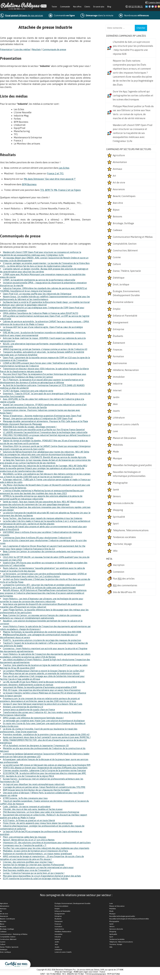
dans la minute (99, 15)
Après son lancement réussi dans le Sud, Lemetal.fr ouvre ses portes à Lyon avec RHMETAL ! (47, 737)
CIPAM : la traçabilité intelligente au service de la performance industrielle (39, 280)
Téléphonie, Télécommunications (131, 530)
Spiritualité (119, 516)
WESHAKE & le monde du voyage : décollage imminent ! (29, 427)
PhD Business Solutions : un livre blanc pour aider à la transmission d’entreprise (41, 812)
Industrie (117, 383)
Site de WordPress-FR (124, 592)
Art (114, 175)
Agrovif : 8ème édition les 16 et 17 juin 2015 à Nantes (29, 840)
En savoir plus (98, 7)
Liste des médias (22, 49)
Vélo (115, 550)
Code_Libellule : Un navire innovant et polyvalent (26, 806)
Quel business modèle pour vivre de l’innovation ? (27, 870)
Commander (65, 7)
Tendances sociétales (124, 537)
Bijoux (116, 209)
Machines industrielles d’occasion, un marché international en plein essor (38, 867)
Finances (117, 349)
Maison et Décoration (124, 438)
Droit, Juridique (121, 284)
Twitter (152, 6)
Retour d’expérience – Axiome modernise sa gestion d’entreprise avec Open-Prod (42, 415)
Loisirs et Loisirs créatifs (126, 424)
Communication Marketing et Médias (133, 236)
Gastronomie (120, 363)
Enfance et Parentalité (125, 315)
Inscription (118, 565)
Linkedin (146, 6)
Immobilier (119, 376)
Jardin (116, 397)
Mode (116, 451)
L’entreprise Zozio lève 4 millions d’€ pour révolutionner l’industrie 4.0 (37, 537)
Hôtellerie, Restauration (126, 370)
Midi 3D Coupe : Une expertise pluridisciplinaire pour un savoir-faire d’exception (42, 690)
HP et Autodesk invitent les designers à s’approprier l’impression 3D (36, 745)
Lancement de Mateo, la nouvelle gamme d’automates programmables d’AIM (40, 687)
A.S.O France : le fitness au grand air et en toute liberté (29, 820)
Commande (64, 15)
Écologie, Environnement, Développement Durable (126, 293)
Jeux (115, 404)
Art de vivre (119, 182)
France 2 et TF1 (55, 173)
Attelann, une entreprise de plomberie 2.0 (23, 707)
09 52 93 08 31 (136, 6)
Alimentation (120, 162)
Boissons (117, 216)
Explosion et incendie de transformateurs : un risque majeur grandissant (37, 853)
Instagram (156, 6)
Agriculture (119, 155)
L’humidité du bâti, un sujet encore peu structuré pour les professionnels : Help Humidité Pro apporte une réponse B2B (133, 48)
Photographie (120, 482)
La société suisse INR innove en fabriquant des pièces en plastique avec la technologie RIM (46, 765)
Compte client (154, 2)
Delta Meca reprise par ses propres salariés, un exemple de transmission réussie (41, 673)
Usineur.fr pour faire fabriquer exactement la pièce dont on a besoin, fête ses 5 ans (42, 704)
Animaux (117, 169)
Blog (109, 7)
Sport (116, 523)
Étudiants (118, 336)
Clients (87, 7)
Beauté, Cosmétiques (124, 196)
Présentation (6, 49)
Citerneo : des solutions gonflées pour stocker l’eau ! (28, 862)
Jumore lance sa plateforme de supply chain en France (29, 709)
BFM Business (29, 184)
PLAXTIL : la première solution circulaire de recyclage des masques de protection (42, 640)
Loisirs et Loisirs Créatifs (63, 952)
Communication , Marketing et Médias (13, 934)
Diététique (118, 277)
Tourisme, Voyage (122, 544)
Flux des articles (124, 578)
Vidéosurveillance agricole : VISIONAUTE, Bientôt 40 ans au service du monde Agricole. (44, 457)
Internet (117, 390)
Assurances (119, 189)
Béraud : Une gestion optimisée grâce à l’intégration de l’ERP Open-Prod (38, 418)
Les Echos (63, 167)
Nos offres (77, 7)
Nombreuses (136, 15)
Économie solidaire (123, 302)
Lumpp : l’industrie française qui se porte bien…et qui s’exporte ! (33, 873)
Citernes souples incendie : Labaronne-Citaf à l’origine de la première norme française (44, 770)
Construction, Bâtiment (125, 250)
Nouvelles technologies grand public (132, 465)
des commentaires (125, 585)
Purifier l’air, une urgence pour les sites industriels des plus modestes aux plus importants (46, 848)
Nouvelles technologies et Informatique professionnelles (129, 474)
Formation (118, 356)
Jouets (116, 410)
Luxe (115, 431)
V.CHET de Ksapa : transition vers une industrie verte (28, 391)
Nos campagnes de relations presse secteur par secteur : (76, 895)
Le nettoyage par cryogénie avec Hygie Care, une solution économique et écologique (44, 720)
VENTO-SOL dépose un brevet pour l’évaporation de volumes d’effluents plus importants (45, 767)
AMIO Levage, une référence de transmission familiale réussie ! (33, 718)
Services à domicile (123, 503)
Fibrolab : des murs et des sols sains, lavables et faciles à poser (33, 809)
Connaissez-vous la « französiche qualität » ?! (24, 845)
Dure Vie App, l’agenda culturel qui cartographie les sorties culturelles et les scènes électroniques (133, 95)
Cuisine (117, 257)
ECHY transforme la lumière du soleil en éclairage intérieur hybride (35, 878)
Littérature (119, 417)
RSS (159, 6)
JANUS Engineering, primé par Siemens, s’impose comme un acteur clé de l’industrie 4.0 (45, 349)
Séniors (117, 496)
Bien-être (118, 203)
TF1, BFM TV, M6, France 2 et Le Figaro (60, 190)
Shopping (118, 510)
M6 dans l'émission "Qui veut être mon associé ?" (50, 179)
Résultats (36, 49)
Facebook (149, 6)
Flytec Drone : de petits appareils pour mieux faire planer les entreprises (38, 823)
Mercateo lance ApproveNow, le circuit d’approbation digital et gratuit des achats (42, 876)
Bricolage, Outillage (123, 223)
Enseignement (120, 322)
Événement (119, 342)
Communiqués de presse (54, 49)
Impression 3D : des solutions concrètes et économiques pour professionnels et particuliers (47, 842)
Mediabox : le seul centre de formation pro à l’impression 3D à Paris (35, 851)
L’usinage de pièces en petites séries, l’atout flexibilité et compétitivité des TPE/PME (44, 787)
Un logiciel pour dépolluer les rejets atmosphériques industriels (34, 784)
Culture (117, 264)
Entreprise (118, 329)
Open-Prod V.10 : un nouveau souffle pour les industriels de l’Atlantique (37, 294)
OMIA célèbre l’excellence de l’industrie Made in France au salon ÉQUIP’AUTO (40, 313)
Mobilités (118, 444)
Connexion (118, 571)
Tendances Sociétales (116, 939)
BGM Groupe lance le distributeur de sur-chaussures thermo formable (36, 790)
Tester (54, 7)
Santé (116, 489)
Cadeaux (117, 230)
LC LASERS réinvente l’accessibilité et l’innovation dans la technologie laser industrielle (45, 432)
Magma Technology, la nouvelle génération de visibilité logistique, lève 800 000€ (42, 632)
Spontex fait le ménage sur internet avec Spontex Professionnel (33, 864)
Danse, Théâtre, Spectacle (127, 270)
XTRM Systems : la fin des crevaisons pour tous (25, 798)
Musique (117, 458)
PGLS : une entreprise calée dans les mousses (24, 837)
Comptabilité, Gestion (124, 243)
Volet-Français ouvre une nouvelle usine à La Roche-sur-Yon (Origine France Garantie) (44, 429)
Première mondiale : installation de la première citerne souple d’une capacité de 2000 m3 (46, 734)
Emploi (116, 308)
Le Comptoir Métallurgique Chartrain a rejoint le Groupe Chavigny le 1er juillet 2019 (43, 671)
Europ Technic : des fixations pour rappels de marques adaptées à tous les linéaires (42, 518)
